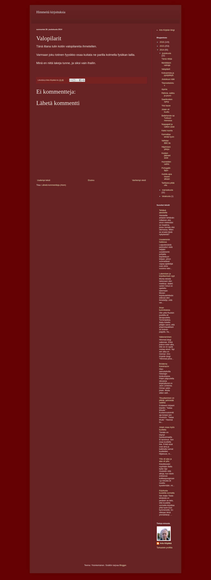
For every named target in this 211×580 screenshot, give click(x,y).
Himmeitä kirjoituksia (50, 12)
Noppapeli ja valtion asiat (168, 125)
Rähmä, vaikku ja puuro (168, 94)
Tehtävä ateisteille (163, 211)
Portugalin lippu (166, 169)
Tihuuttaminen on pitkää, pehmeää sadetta (166, 400)
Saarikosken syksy (167, 100)
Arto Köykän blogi (167, 30)
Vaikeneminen (165, 337)
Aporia (164, 89)
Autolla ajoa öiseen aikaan (167, 176)
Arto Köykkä (166, 543)
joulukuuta (166, 53)
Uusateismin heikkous (164, 240)
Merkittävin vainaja (166, 64)
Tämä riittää (167, 59)
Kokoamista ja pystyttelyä (168, 74)
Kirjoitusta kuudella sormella (166, 492)
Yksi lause (166, 106)
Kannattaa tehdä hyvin (168, 135)
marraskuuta (167, 190)
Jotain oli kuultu (165, 110)
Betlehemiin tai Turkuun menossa (168, 118)
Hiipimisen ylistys (166, 148)
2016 (162, 42)
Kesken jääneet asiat (166, 155)
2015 (162, 46)
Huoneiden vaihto (166, 163)
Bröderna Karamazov (164, 365)
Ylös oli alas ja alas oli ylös (165, 460)
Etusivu (91, 180)
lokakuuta (166, 196)
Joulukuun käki (168, 79)
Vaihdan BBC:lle (166, 142)
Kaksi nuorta (167, 130)
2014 (162, 50)
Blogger (123, 565)
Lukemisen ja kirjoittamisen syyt (167, 275)
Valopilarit (166, 69)
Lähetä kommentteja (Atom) (54, 185)
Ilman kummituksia (164, 309)
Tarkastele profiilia (164, 547)
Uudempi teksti (43, 180)
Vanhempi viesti (139, 180)
